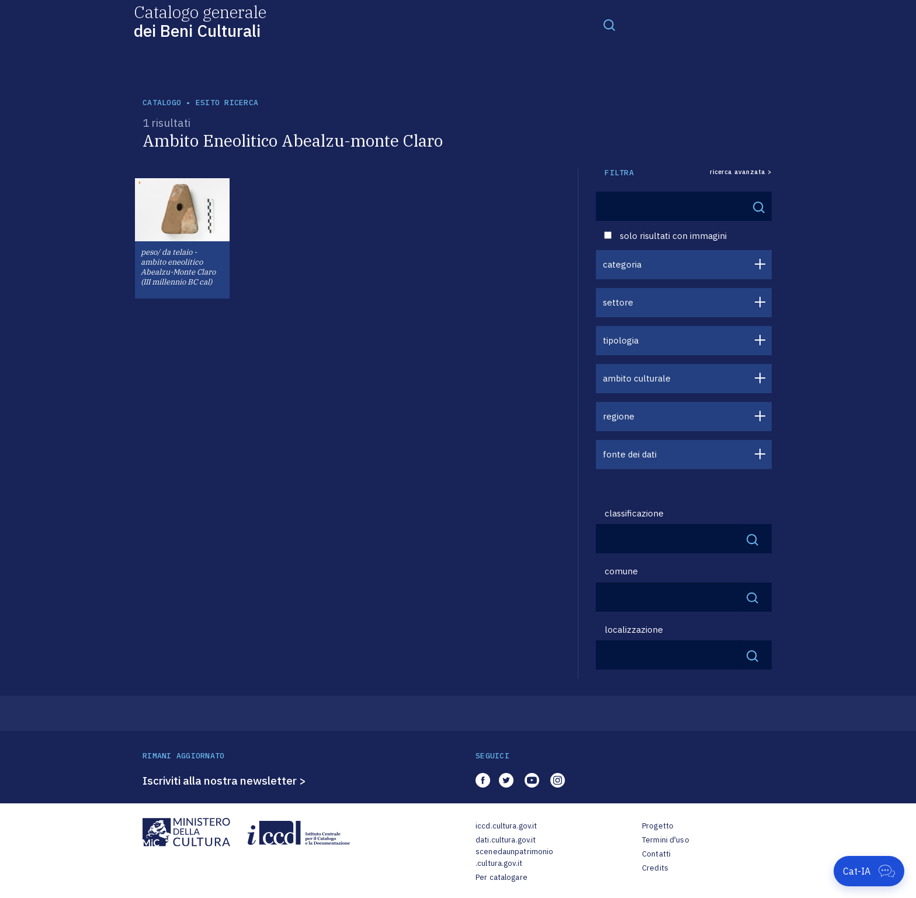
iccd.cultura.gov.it (506, 826)
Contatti (656, 854)
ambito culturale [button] (637, 378)
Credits (655, 868)
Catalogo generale (200, 20)
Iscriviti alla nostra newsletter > (224, 781)
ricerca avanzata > (741, 172)
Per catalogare (502, 877)
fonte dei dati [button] (630, 454)
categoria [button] (622, 264)
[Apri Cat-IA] (869, 871)
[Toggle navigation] (609, 25)
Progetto (658, 826)
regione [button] (618, 416)
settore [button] (618, 302)
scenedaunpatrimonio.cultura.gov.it (514, 857)
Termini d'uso (665, 840)
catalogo (162, 103)
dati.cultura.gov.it (506, 840)
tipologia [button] (621, 340)
